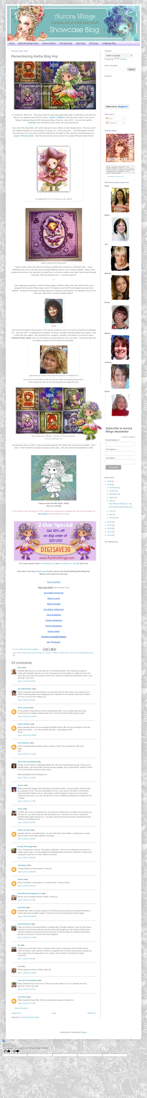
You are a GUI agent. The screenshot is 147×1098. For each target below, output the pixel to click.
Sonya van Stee (24, 830)
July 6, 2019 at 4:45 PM (26, 886)
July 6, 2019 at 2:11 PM (26, 801)
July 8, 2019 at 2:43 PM (26, 989)
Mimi (19, 668)
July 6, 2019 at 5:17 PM (26, 900)
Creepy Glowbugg (25, 846)
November (113, 488)
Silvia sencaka (23, 708)
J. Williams (55, 653)
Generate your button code (115, 176)
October (112, 491)
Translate (120, 59)
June (111, 511)
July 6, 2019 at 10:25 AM (27, 735)
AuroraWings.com (47, 563)
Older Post (91, 1013)
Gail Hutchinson (24, 924)
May (111, 514)
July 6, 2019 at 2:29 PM (26, 822)
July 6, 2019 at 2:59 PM (26, 839)
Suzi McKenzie (23, 743)
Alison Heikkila (53, 582)
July (111, 501)
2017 (109, 525)
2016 (109, 528)
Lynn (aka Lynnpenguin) (27, 980)
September (113, 494)
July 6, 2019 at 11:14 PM (27, 937)
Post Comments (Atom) (30, 1017)
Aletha (20, 653)
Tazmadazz (22, 865)
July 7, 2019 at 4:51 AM (26, 959)
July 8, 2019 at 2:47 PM (26, 1003)
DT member (46, 653)
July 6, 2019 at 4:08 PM (26, 872)
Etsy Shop (80, 43)
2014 (109, 535)
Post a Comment (21, 1008)
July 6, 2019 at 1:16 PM (26, 778)
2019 (109, 485)
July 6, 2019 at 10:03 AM (27, 716)
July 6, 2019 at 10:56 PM (27, 916)
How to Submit (49, 43)
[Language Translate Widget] (119, 55)
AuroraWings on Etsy (67, 563)
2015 (109, 532)
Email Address (113, 440)
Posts (109, 118)
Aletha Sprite (27, 653)
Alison (20, 809)
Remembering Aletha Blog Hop (120, 507)
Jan (19, 966)
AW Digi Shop (66, 43)
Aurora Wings (37, 653)
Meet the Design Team (28, 43)
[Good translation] (6, 1051)
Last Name (110, 458)
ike (19, 945)
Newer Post (16, 1013)
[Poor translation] (15, 1051)
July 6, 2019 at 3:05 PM (26, 858)
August (112, 497)
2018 (109, 522)
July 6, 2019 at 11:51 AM (27, 754)
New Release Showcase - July (120, 504)
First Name (111, 449)
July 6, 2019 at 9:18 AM (26, 700)
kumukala (21, 907)
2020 (109, 481)
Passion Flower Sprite (66, 653)
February (112, 518)
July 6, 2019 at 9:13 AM (26, 681)
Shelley (21, 879)
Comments (111, 123)
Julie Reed (22, 997)
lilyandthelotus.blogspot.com (29, 893)
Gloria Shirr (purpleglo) (27, 762)
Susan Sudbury (24, 724)
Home (11, 43)
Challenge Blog (109, 43)
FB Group (93, 43)
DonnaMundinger (25, 689)
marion (20, 785)
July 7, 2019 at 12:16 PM (27, 973)
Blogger (84, 1032)
